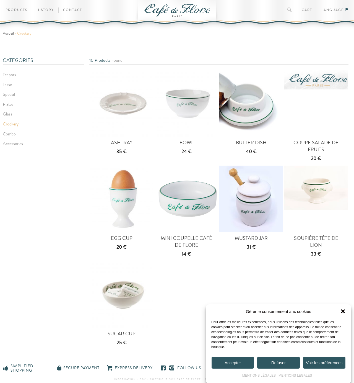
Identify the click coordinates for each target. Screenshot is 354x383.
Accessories (13, 144)
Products (16, 10)
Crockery (11, 124)
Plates (8, 104)
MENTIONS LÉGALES (259, 378)
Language (334, 10)
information (125, 379)
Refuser (278, 365)
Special (9, 94)
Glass (7, 114)
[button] (343, 314)
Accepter (233, 365)
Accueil (8, 33)
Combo (9, 134)
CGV (143, 379)
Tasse (7, 85)
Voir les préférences (324, 365)
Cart (307, 10)
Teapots (9, 75)
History (45, 10)
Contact (72, 10)
